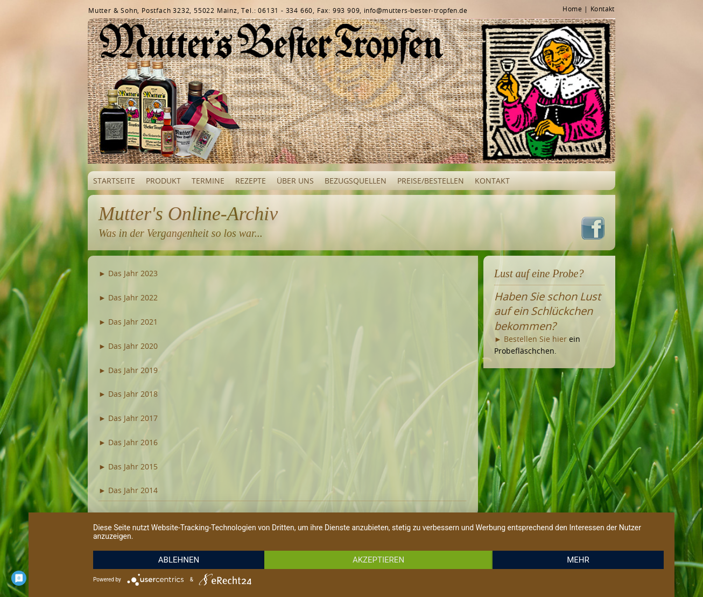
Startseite (114, 180)
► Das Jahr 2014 (128, 490)
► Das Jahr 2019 (128, 370)
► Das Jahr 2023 (128, 273)
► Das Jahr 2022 (128, 297)
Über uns (295, 180)
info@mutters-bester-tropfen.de (415, 10)
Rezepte (250, 180)
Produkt (163, 180)
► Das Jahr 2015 (128, 466)
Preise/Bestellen (430, 180)
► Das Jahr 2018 (128, 394)
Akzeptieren (378, 560)
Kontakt (602, 8)
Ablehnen (178, 560)
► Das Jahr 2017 (128, 418)
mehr (578, 560)
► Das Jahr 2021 (128, 322)
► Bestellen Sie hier (530, 339)
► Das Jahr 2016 (128, 442)
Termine (208, 180)
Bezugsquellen (355, 180)
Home (572, 8)
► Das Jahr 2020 (128, 346)
